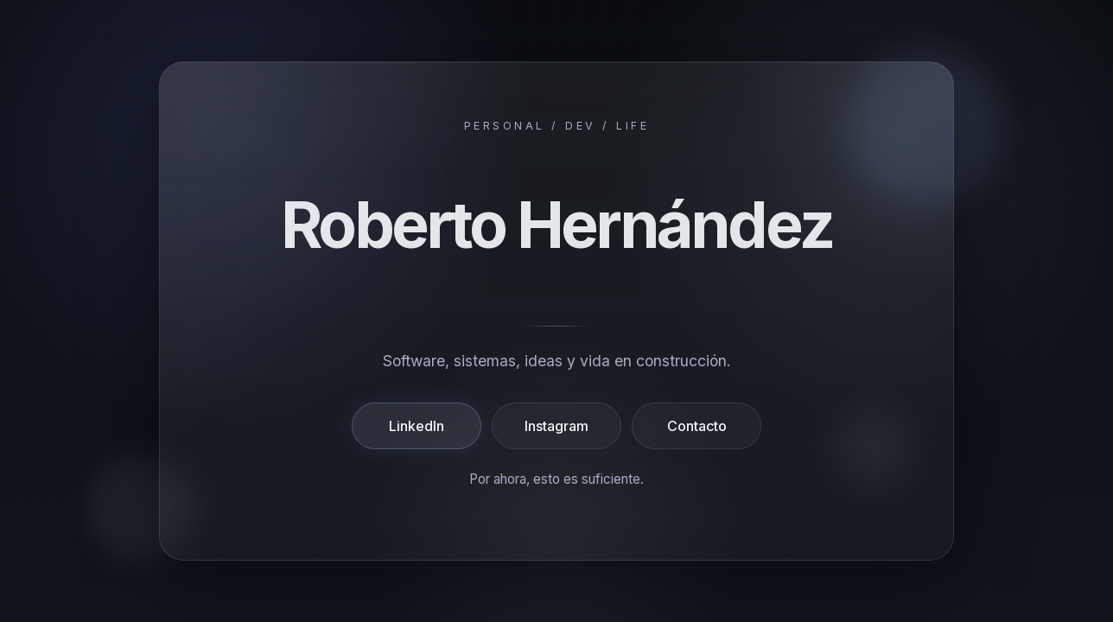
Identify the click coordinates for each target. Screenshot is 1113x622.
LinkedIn (416, 426)
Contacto (697, 426)
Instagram (556, 426)
